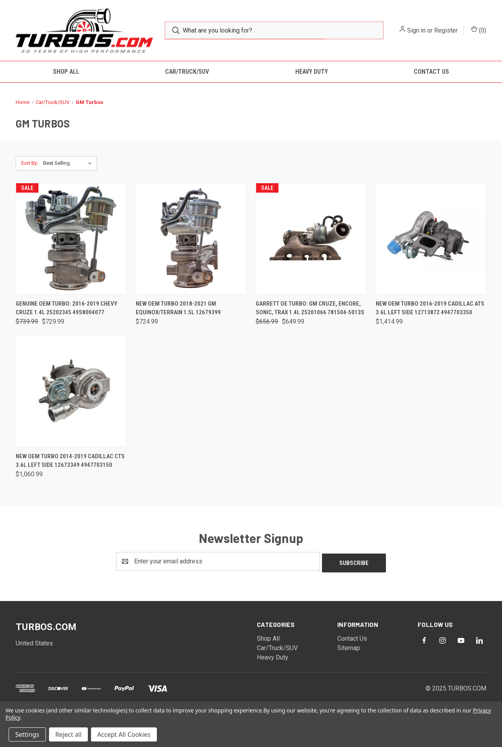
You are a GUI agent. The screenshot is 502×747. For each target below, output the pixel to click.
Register (446, 30)
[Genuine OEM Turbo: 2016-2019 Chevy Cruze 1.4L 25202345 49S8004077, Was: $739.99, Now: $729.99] (71, 238)
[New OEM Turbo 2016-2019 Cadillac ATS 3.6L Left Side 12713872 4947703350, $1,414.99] (431, 238)
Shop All (66, 71)
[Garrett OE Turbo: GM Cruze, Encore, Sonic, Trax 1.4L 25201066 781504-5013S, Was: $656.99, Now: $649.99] (311, 238)
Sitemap (348, 646)
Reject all (68, 734)
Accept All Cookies (124, 734)
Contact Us (431, 71)
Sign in (416, 30)
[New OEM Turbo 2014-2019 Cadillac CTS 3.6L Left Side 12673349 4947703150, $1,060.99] (71, 391)
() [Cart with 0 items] (478, 30)
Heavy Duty (311, 71)
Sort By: (29, 163)
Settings (27, 734)
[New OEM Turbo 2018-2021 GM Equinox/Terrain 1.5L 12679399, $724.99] (191, 238)
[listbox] (69, 163)
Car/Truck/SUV (187, 71)
